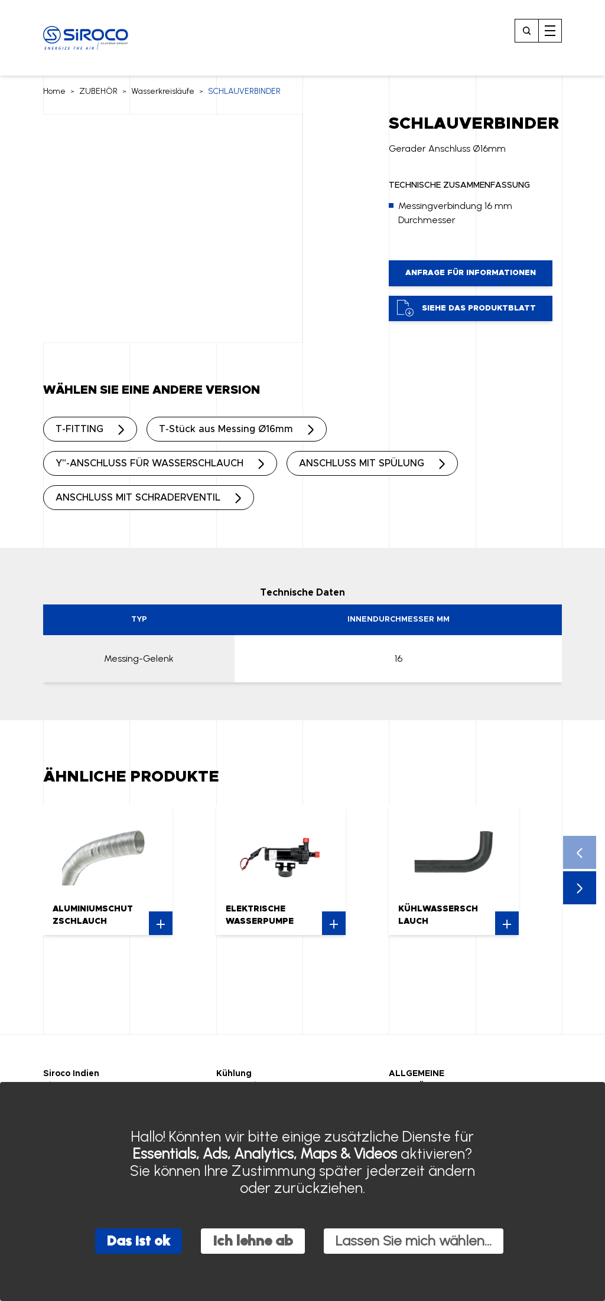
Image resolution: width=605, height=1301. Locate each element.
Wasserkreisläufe (162, 91)
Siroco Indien (71, 1074)
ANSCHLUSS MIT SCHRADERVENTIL (138, 497)
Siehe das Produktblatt (466, 308)
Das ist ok (138, 1240)
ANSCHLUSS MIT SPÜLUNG (361, 463)
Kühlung (234, 1074)
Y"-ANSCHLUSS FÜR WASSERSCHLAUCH (149, 463)
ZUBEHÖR (98, 91)
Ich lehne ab (253, 1240)
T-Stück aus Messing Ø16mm (226, 429)
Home (54, 91)
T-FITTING (79, 429)
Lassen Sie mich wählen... (414, 1240)
